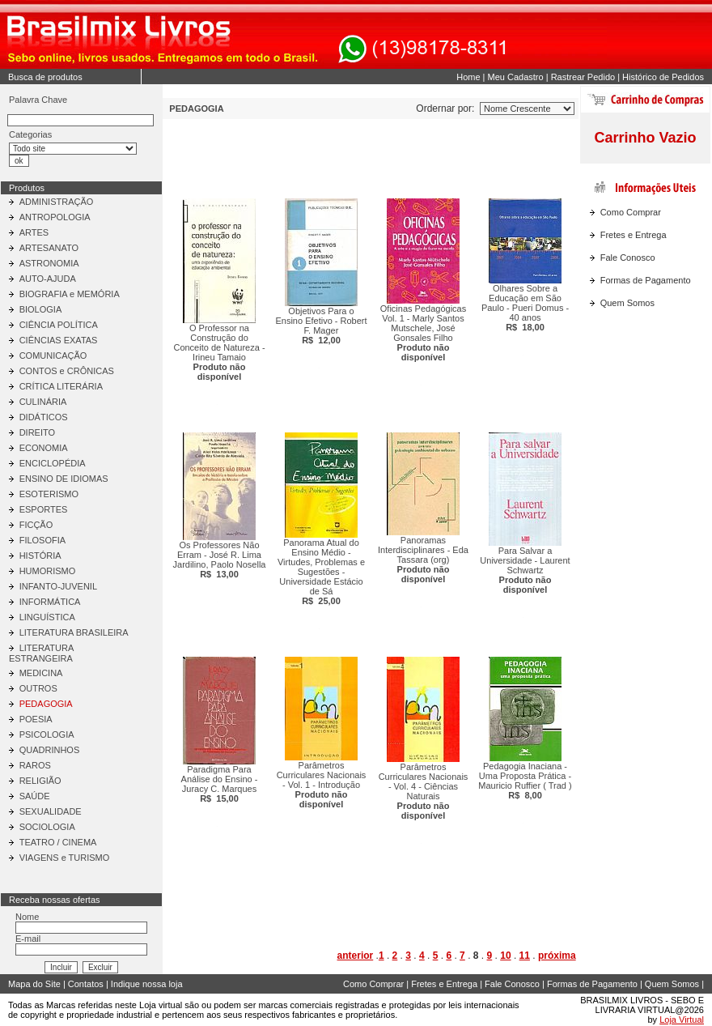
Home (468, 77)
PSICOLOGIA (46, 734)
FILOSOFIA (42, 540)
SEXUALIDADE (50, 811)
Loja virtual (160, 1005)
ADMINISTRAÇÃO (56, 201)
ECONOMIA (43, 448)
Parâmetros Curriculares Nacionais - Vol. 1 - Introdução (322, 784)
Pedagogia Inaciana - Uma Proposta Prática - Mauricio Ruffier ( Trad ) (524, 780)
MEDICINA (41, 673)
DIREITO (37, 432)
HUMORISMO (47, 571)
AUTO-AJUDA (47, 278)
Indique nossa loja (147, 984)
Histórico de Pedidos (663, 77)
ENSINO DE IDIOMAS (63, 478)
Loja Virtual (681, 1019)
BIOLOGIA (40, 309)
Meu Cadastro (516, 77)
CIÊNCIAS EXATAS (58, 340)
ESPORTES (43, 509)
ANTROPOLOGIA (55, 217)
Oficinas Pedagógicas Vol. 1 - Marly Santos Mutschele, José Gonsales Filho (423, 333)
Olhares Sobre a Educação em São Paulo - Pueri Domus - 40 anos (525, 307)
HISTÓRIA (40, 555)
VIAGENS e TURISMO (64, 857)
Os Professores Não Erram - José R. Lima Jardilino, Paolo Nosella (219, 559)
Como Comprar (630, 212)
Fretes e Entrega (633, 235)
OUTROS (38, 688)
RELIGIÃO (40, 780)
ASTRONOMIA (49, 263)
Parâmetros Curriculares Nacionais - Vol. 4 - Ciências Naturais (423, 791)
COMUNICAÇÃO (53, 355)
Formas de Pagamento (645, 280)
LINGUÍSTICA (47, 617)
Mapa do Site (34, 984)
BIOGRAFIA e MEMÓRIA (69, 294)
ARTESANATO (48, 248)
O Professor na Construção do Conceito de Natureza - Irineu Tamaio (219, 352)
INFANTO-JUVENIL (58, 586)
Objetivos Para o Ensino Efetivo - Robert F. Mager (321, 325)
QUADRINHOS (49, 750)
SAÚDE (34, 796)
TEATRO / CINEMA (58, 842)
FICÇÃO (36, 525)
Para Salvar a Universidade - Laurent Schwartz (525, 570)
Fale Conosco (627, 257)
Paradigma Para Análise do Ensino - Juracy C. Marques (219, 783)
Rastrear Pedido (583, 77)
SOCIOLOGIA (47, 827)
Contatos (86, 984)
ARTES (34, 232)
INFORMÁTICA (50, 602)
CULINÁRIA (43, 402)
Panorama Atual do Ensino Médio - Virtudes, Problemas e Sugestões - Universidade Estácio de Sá (321, 572)
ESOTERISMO (48, 494)
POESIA (36, 719)
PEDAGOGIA (46, 704)
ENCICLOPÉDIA (52, 463)
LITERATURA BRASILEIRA (74, 632)
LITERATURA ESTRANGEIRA (41, 653)
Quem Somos (627, 303)
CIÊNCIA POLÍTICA (58, 325)
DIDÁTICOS (43, 417)
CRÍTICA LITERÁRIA (61, 386)
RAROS (35, 765)
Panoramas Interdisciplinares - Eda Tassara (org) (423, 559)
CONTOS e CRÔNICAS (66, 371)
